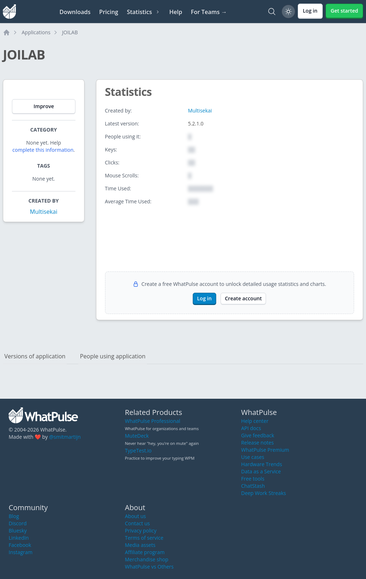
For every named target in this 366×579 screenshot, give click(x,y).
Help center (255, 420)
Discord (18, 523)
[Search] (271, 11)
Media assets (140, 545)
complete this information (42, 149)
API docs (251, 428)
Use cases (252, 457)
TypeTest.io (138, 450)
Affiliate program (145, 552)
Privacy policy (141, 530)
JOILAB (70, 32)
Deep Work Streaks (263, 493)
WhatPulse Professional (152, 420)
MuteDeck (137, 435)
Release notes (257, 442)
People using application (112, 356)
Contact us (137, 523)
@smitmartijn (65, 436)
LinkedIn (19, 537)
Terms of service (144, 537)
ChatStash (253, 485)
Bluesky (18, 530)
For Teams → (209, 12)
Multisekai (43, 212)
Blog (14, 516)
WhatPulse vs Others (149, 566)
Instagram (20, 552)
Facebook (20, 545)
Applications (36, 32)
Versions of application (34, 356)
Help (175, 12)
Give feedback (257, 435)
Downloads (75, 12)
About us (135, 516)
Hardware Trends (261, 464)
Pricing (108, 12)
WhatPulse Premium (265, 449)
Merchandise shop (146, 559)
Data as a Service (261, 471)
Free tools (252, 478)
